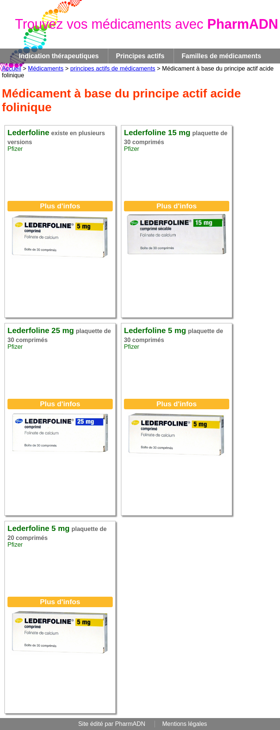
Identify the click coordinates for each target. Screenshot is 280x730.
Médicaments (45, 68)
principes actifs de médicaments (112, 68)
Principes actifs (140, 56)
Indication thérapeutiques (59, 56)
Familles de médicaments (221, 56)
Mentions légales (184, 724)
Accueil (11, 68)
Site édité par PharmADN (111, 724)
